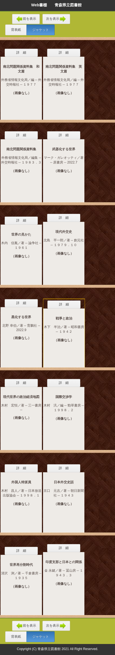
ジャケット (40, 30)
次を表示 (56, 19)
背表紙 (16, 30)
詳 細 (21, 52)
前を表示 (26, 19)
